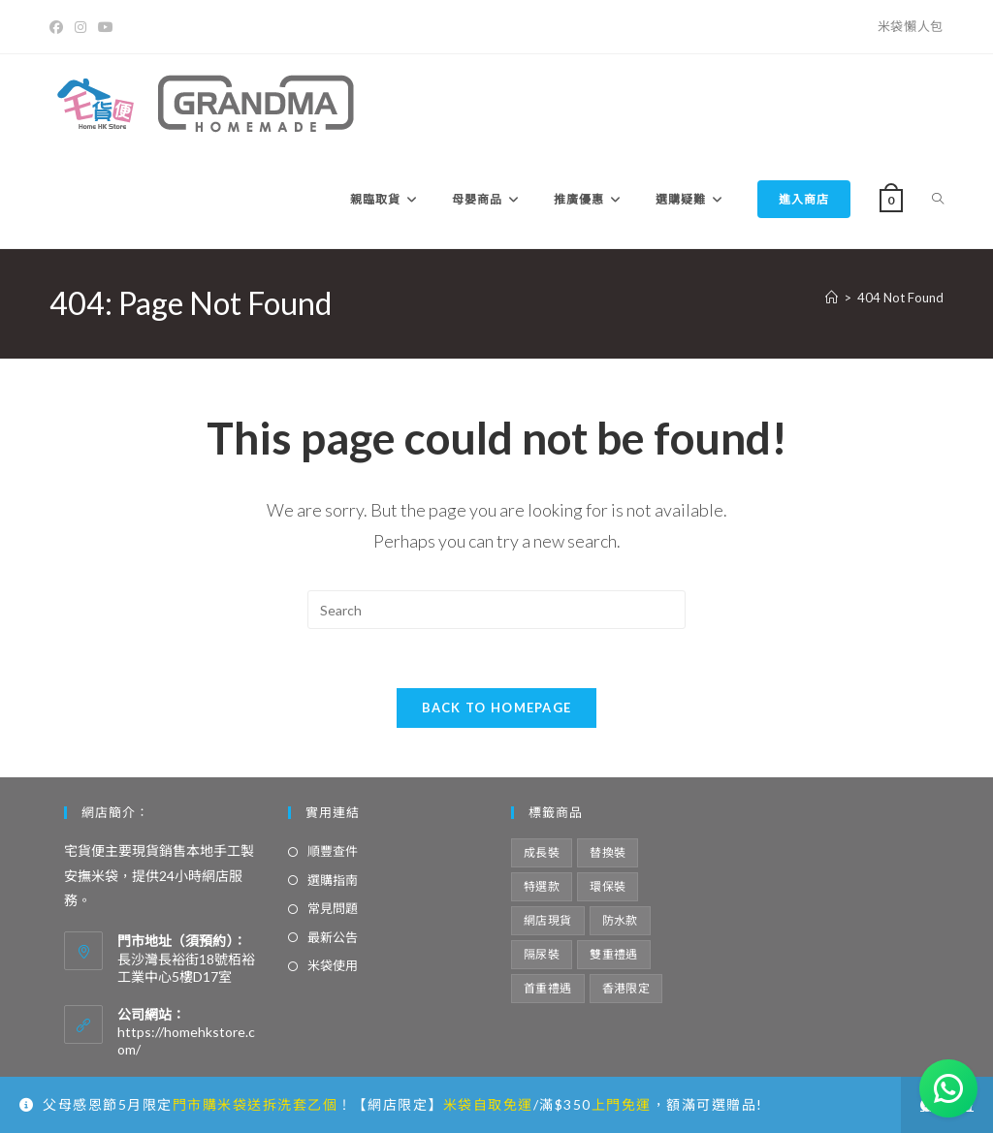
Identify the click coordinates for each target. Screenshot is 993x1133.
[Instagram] (80, 27)
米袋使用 (332, 965)
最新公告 (332, 937)
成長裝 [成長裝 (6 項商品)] (542, 852)
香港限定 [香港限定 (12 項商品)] (626, 988)
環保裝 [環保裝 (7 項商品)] (607, 886)
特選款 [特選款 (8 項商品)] (542, 886)
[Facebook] (59, 27)
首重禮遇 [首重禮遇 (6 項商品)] (548, 988)
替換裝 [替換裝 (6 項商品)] (607, 852)
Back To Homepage (497, 707)
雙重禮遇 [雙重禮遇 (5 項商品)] (614, 954)
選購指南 (332, 880)
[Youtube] (105, 27)
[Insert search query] (496, 609)
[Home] (831, 297)
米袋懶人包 (911, 26)
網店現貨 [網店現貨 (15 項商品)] (548, 920)
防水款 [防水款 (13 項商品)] (620, 920)
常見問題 (332, 908)
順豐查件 (332, 851)
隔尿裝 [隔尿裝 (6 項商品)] (542, 954)
